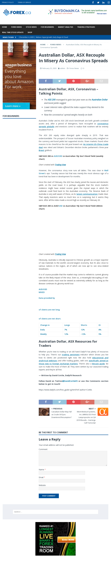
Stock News (31, 27)
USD (60, 205)
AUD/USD (58, 156)
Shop (30, 32)
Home (4, 27)
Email (41, 477)
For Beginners (47, 27)
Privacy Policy (8, 2)
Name (42, 469)
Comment (43, 449)
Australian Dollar (100, 99)
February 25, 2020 (49, 68)
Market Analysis (65, 27)
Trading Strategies (86, 27)
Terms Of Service (24, 2)
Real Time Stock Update (12, 32)
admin (62, 68)
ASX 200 (52, 99)
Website (42, 485)
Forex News (16, 27)
